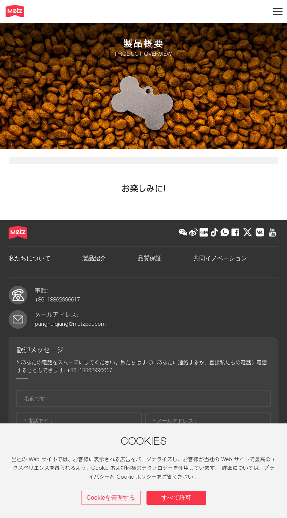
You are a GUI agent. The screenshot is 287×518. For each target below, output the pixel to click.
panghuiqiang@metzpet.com (70, 339)
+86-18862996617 (58, 314)
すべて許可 (176, 497)
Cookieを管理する (111, 497)
